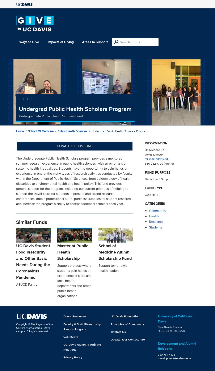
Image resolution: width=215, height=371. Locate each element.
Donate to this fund (75, 146)
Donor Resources (75, 316)
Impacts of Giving (60, 42)
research (156, 221)
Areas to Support (95, 42)
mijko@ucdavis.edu (157, 159)
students (155, 227)
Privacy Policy (72, 357)
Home (20, 131)
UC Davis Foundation (125, 316)
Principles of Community (127, 324)
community (157, 210)
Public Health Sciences (72, 131)
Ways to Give (29, 42)
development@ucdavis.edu (174, 358)
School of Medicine (41, 131)
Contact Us (118, 332)
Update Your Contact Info (128, 339)
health (154, 216)
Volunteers (70, 337)
